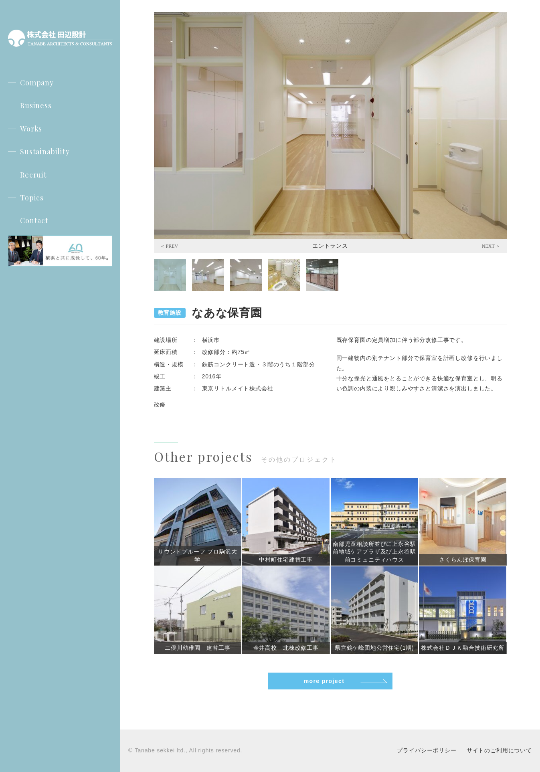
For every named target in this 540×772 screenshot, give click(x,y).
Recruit (33, 175)
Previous (169, 246)
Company (37, 82)
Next (491, 246)
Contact (34, 220)
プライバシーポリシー (426, 750)
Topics (32, 197)
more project (324, 681)
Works (31, 128)
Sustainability (45, 151)
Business (36, 105)
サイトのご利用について (499, 750)
